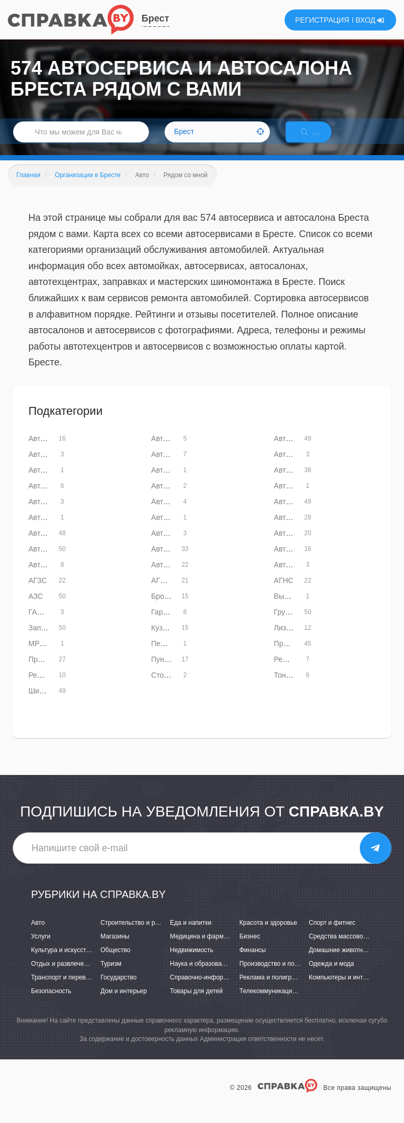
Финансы (252, 961)
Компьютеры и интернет (344, 988)
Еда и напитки (190, 933)
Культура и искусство (62, 961)
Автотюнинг (48, 575)
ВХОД (370, 20)
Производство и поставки (276, 974)
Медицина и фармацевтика (210, 947)
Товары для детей (196, 1002)
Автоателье (170, 449)
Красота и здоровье (268, 933)
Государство (118, 988)
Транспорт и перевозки (64, 988)
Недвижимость (192, 961)
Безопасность (51, 1002)
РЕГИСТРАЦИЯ (322, 20)
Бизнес (249, 947)
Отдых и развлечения (62, 974)
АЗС (35, 607)
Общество (115, 961)
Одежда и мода (331, 974)
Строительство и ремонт (136, 933)
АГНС (284, 591)
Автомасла (292, 465)
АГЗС (37, 591)
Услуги (40, 947)
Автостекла (293, 544)
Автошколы (170, 575)
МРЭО (39, 654)
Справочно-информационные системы (227, 988)
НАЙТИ (319, 139)
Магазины (114, 947)
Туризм (111, 974)
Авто (38, 933)
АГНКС (163, 591)
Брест (155, 18)
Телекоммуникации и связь (279, 1002)
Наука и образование (201, 974)
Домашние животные (340, 961)
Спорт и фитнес (332, 933)
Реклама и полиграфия (273, 988)
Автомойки (292, 512)
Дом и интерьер (123, 1002)
